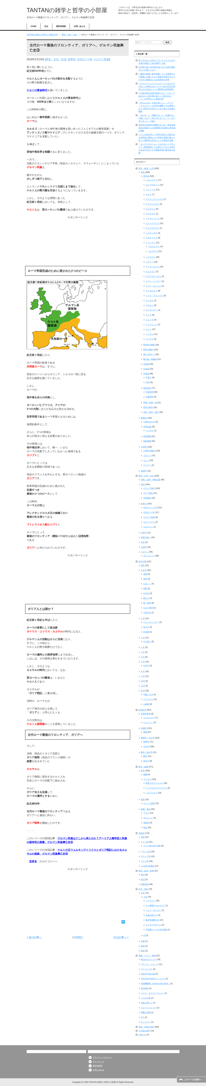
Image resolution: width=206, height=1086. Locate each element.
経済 (143, 879)
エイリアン (146, 1022)
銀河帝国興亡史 (152, 920)
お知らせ (142, 1034)
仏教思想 (149, 397)
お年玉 (146, 593)
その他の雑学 (144, 1031)
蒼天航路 (145, 988)
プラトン (149, 262)
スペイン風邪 (149, 803)
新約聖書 (147, 441)
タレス (148, 194)
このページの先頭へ (192, 1079)
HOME (34, 26)
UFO (148, 382)
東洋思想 (147, 388)
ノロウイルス (151, 793)
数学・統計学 (146, 752)
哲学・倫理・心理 (146, 168)
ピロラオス (150, 214)
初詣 (145, 579)
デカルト (149, 305)
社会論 (146, 369)
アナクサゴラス (152, 228)
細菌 (145, 774)
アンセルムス (151, 291)
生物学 (144, 728)
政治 (143, 875)
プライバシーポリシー (102, 1057)
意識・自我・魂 (150, 402)
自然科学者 (146, 714)
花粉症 (146, 823)
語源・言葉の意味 (146, 1027)
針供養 (146, 632)
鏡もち (146, 598)
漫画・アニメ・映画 (147, 955)
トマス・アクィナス (154, 296)
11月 (143, 686)
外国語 (141, 833)
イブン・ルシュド (153, 286)
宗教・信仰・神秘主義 (150, 480)
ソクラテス (150, 257)
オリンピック (149, 556)
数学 (145, 756)
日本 (143, 542)
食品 (145, 827)
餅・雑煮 (147, 603)
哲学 (143, 172)
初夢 (145, 588)
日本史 (144, 533)
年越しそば (148, 694)
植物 (145, 732)
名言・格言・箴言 (151, 412)
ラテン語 (145, 861)
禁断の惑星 (146, 1012)
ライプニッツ (151, 324)
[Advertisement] (78, 241)
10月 (143, 681)
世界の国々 (146, 537)
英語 (143, 837)
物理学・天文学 (147, 738)
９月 (143, 676)
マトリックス (146, 969)
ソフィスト (150, 243)
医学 (143, 770)
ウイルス (147, 779)
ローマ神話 (148, 493)
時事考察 (145, 884)
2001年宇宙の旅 (148, 974)
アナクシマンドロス (154, 199)
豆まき (146, 627)
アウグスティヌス (153, 276)
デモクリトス (151, 238)
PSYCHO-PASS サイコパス (153, 979)
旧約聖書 (147, 436)
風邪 (143, 799)
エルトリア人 (149, 522)
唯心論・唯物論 (150, 359)
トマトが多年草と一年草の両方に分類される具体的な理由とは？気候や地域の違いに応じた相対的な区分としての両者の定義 (156, 137)
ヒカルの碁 (146, 998)
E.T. (142, 1017)
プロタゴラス (154, 246)
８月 (143, 671)
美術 (143, 941)
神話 (143, 484)
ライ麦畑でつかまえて (155, 905)
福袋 (145, 574)
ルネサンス (148, 527)
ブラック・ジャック (149, 964)
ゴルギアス (153, 251)
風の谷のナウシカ (148, 959)
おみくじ (147, 584)
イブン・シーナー (153, 281)
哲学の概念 (148, 349)
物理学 (146, 742)
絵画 (143, 946)
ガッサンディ (151, 310)
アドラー (147, 465)
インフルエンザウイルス (156, 788)
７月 (143, 662)
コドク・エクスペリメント (152, 993)
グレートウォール (148, 1008)
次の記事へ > (121, 937)
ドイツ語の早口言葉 (152, 846)
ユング (146, 460)
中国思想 (149, 392)
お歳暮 (146, 704)
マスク (146, 813)
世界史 (72, 59)
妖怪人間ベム (146, 1003)
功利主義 (147, 427)
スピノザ (149, 320)
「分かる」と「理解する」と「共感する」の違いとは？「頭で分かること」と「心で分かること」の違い (156, 118)
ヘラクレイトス (152, 218)
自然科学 (142, 710)
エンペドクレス (152, 223)
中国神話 (147, 498)
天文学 (146, 746)
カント (148, 329)
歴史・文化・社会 (56, 59)
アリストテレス (152, 267)
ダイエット (148, 818)
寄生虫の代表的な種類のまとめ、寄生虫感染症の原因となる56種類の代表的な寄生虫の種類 (156, 128)
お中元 (146, 665)
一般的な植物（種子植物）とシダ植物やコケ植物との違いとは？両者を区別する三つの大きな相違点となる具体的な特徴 (156, 77)
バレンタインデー (151, 622)
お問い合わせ (79, 26)
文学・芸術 (143, 889)
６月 (143, 657)
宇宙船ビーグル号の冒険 (156, 929)
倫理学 (144, 418)
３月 (143, 638)
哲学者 (146, 176)
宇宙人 (148, 377)
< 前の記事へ (34, 937)
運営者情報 (61, 26)
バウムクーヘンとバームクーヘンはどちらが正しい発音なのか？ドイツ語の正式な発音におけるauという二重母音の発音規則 (156, 86)
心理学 (144, 447)
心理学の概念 (149, 451)
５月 (143, 652)
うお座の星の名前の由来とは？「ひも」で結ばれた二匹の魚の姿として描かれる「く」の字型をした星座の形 (156, 96)
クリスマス (148, 699)
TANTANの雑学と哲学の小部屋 (67, 10)
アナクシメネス (152, 204)
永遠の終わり (151, 915)
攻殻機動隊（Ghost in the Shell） (155, 983)
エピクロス (150, 271)
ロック (148, 315)
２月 (143, 618)
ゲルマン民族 (101, 59)
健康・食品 (146, 809)
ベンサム (149, 430)
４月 (143, 647)
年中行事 (142, 561)
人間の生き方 (149, 422)
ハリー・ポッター (153, 910)
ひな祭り (147, 641)
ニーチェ (149, 339)
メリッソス (150, 190)
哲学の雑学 (148, 407)
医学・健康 (143, 767)
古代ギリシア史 (150, 507)
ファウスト (150, 901)
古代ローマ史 (84, 59)
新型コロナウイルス (154, 783)
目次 (46, 26)
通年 (143, 565)
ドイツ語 (145, 842)
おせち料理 (148, 608)
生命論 (146, 364)
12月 (143, 691)
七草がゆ (147, 612)
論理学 (144, 471)
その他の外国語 (147, 866)
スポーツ (145, 552)
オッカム (149, 300)
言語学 (144, 547)
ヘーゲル (149, 334)
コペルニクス (149, 718)
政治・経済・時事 (146, 871)
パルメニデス (151, 180)
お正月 (144, 570)
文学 (143, 893)
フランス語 (146, 851)
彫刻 (143, 951)
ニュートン (148, 722)
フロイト (147, 455)
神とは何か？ (149, 354)
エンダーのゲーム (153, 925)
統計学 (146, 761)
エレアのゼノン (152, 185)
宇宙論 (146, 374)
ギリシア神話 (149, 488)
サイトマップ (98, 1061)
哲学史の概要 (149, 345)
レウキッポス (151, 233)
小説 (145, 897)
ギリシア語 (146, 856)
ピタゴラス (150, 209)
